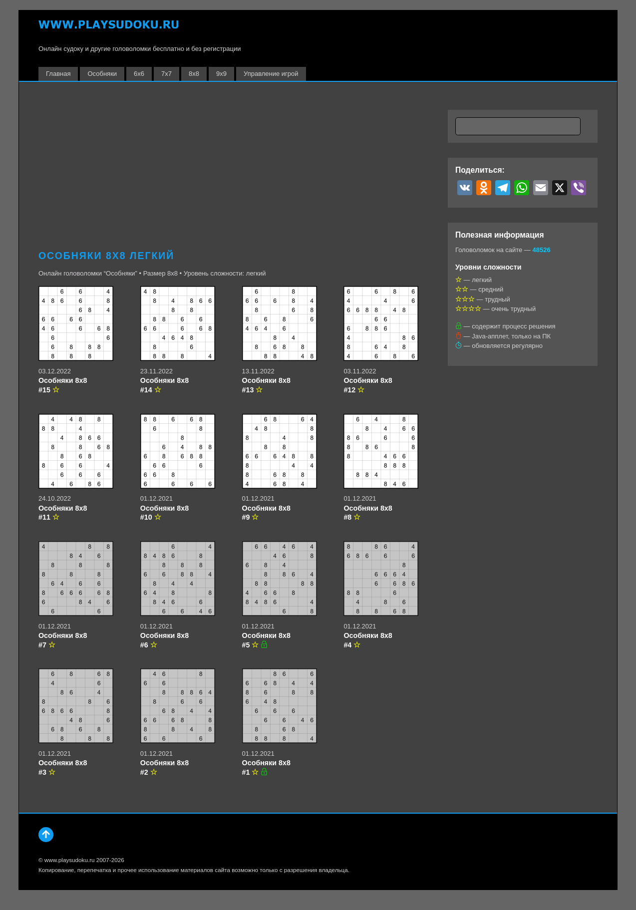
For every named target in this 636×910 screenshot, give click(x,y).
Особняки (102, 73)
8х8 (194, 73)
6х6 (139, 73)
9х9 (221, 73)
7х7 (166, 73)
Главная (58, 73)
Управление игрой (271, 73)
